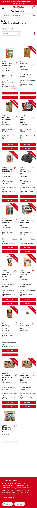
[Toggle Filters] (34, 33)
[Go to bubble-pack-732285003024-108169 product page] (27, 228)
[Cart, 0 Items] (33, 8)
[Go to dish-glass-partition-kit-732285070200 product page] (9, 425)
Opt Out (19, 504)
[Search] (34, 15)
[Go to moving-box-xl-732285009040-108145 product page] (27, 331)
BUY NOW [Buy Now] (9, 97)
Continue (7, 504)
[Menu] (3, 7)
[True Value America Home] (18, 7)
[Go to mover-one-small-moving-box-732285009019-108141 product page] (27, 383)
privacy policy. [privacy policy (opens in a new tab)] (11, 492)
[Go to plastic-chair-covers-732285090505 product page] (9, 72)
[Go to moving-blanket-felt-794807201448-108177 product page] (27, 176)
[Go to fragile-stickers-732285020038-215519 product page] (9, 331)
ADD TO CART (10, 92)
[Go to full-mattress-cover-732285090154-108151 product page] (27, 280)
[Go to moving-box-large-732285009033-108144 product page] (9, 383)
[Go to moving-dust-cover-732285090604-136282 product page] (9, 228)
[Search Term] (18, 15)
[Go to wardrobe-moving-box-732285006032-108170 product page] (9, 125)
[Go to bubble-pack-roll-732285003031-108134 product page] (9, 176)
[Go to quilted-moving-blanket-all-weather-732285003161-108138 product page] (27, 125)
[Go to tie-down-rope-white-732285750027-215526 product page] (9, 280)
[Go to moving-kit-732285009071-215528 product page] (27, 72)
